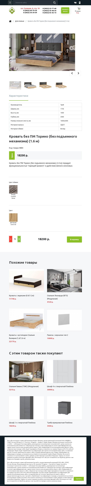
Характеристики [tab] (18, 95)
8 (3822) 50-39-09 (30, 12)
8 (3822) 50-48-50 (49, 10)
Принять (79, 479)
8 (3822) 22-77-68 (49, 8)
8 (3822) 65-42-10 (49, 13)
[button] (72, 73)
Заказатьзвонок (65, 10)
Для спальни (19, 21)
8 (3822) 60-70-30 (30, 10)
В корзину (74, 239)
